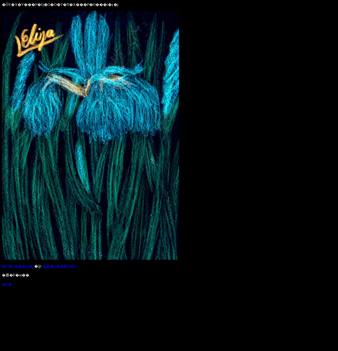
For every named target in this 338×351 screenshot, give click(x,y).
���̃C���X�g (59, 266)
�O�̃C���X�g (18, 266)
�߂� (7, 284)
